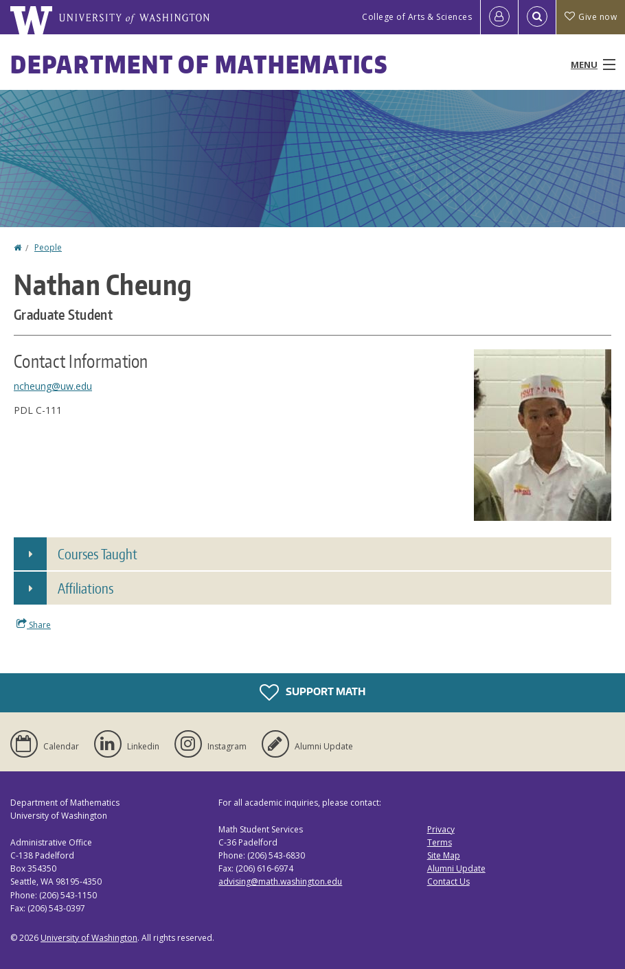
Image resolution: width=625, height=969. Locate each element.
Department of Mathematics (199, 64)
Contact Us (448, 881)
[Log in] (499, 17)
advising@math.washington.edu (280, 881)
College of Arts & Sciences (417, 17)
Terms (439, 842)
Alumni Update (456, 868)
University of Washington (89, 938)
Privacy (441, 829)
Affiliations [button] (85, 588)
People (48, 247)
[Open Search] (537, 17)
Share (33, 624)
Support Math (312, 692)
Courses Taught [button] (97, 554)
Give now (591, 17)
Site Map (443, 855)
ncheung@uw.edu (53, 386)
